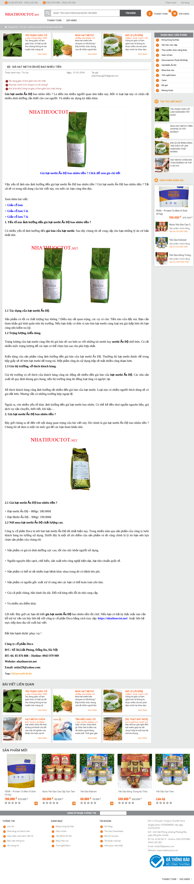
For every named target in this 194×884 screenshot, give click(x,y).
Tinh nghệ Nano (169, 75)
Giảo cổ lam (167, 55)
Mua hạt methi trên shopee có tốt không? (85, 36)
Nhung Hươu (167, 90)
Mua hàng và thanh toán (18, 831)
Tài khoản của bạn (112, 841)
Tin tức (23, 27)
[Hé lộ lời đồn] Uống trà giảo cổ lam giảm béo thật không (136, 36)
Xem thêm (42, 54)
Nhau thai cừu (168, 70)
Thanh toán (170, 3)
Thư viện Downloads (113, 831)
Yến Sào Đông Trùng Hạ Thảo (180, 255)
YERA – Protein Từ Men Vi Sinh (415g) (171, 212)
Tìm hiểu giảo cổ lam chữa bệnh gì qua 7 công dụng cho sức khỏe (86, 720)
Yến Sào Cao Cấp (169, 45)
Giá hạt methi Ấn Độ (21, 673)
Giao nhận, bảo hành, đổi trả (20, 836)
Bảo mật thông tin (16, 841)
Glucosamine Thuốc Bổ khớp (175, 60)
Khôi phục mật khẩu (113, 846)
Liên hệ (10, 826)
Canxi (164, 80)
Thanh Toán (157, 14)
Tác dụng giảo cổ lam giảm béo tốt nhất (36, 36)
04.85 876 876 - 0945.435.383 (21, 2)
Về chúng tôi (13, 846)
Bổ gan (165, 85)
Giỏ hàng (185, 3)
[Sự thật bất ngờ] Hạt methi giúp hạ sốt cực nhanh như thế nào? (136, 720)
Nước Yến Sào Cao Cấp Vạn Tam (180, 224)
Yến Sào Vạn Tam (165, 791)
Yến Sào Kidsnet (177, 240)
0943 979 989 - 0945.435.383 (59, 2)
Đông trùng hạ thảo (170, 40)
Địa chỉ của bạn (111, 836)
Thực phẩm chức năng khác (174, 50)
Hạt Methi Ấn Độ (169, 65)
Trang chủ (13, 27)
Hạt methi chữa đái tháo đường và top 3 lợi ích (35, 720)
